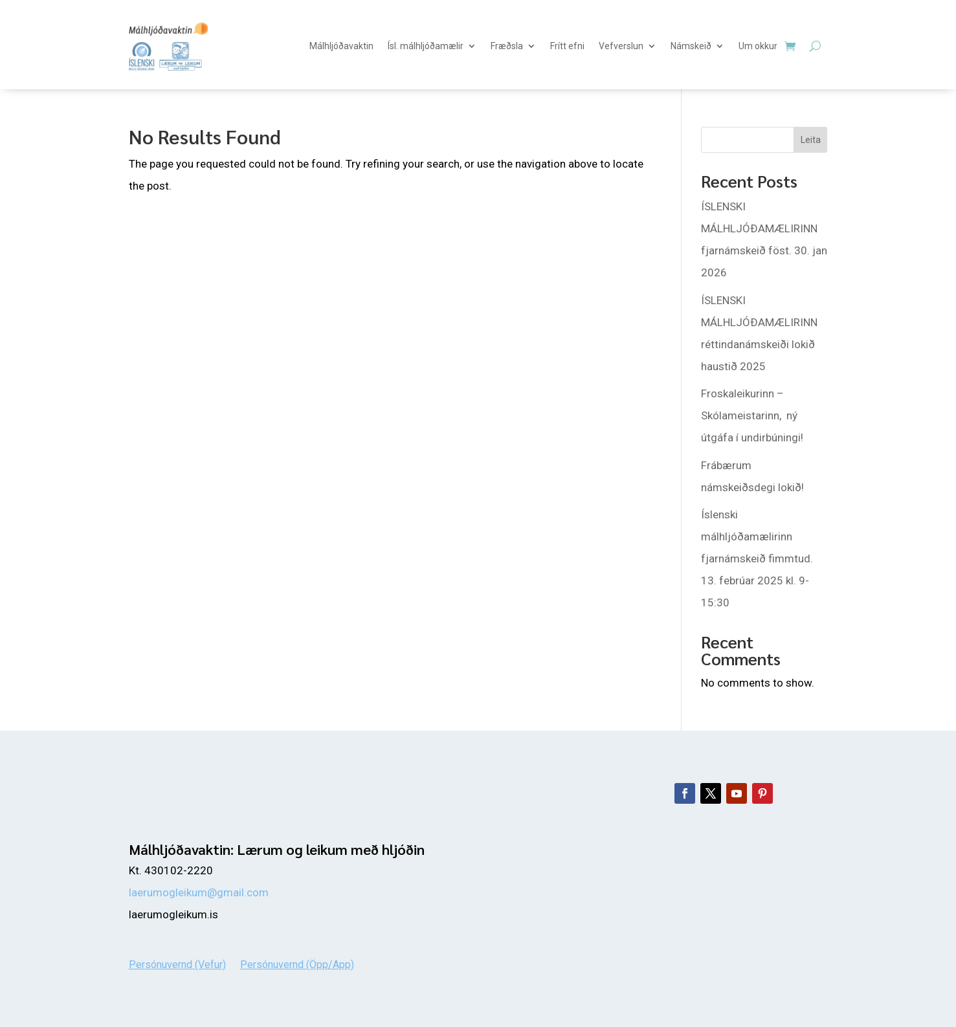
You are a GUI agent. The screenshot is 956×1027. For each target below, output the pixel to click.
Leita (811, 140)
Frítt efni (567, 46)
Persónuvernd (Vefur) (177, 963)
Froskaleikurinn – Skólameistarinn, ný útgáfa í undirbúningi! (752, 415)
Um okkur (758, 46)
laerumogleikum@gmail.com (199, 892)
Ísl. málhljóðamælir (425, 46)
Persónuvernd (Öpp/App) (297, 963)
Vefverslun (621, 46)
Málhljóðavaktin (341, 46)
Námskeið (691, 46)
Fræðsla (507, 46)
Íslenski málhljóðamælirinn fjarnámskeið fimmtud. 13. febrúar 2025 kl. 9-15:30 (757, 558)
